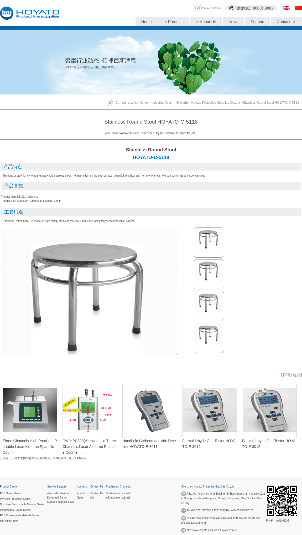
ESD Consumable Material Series (19, 515)
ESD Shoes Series (11, 493)
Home (146, 21)
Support (257, 21)
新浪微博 (39, 458)
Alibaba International (118, 497)
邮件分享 (50, 458)
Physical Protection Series (15, 498)
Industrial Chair (162, 102)
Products (174, 21)
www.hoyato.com (122, 133)
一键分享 (71, 458)
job (92, 497)
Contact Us (286, 21)
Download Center (57, 497)
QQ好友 (15, 458)
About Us (206, 21)
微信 (31, 458)
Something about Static (60, 501)
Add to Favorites (211, 7)
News (233, 21)
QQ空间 (24, 458)
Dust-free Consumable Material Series (22, 504)
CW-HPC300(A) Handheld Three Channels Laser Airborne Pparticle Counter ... (89, 447)
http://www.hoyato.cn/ (199, 530)
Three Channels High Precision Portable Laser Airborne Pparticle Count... (30, 447)
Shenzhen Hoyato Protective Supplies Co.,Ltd (208, 102)
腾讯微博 (60, 458)
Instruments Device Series (15, 509)
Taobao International (118, 493)
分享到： (5, 458)
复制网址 (81, 458)
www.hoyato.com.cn (225, 530)
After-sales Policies (58, 493)
